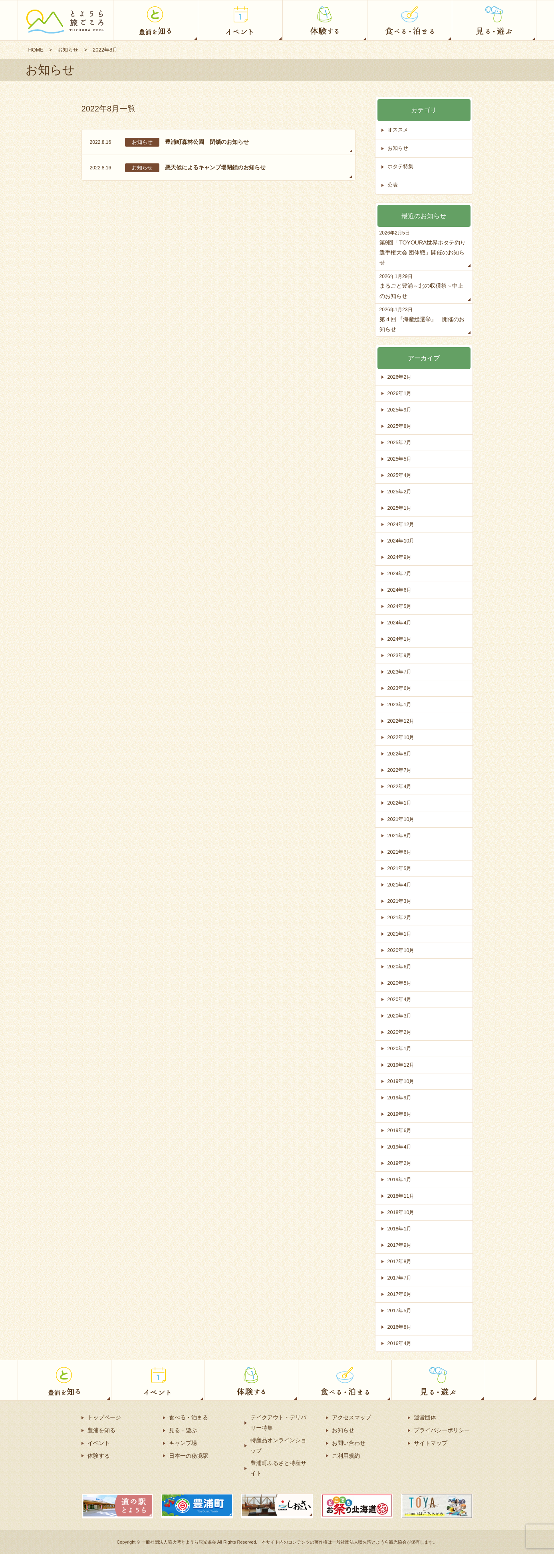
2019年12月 (401, 1065)
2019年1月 (399, 1179)
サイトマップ (430, 1443)
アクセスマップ (351, 1417)
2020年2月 (399, 1032)
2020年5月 (399, 983)
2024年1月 (399, 639)
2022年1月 (399, 803)
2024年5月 (399, 606)
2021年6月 (399, 852)
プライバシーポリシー (442, 1430)
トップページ (104, 1417)
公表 (392, 185)
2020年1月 (399, 1048)
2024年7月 (399, 573)
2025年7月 (399, 442)
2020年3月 (399, 1016)
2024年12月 (401, 524)
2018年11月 (401, 1196)
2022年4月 (399, 786)
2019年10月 (401, 1081)
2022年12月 (401, 721)
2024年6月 (399, 590)
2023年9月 (399, 655)
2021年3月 (399, 901)
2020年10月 (401, 950)
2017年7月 (399, 1278)
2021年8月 (399, 836)
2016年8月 (399, 1327)
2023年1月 (399, 704)
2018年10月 (401, 1212)
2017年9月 (399, 1245)
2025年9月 (399, 410)
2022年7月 (399, 770)
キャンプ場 (183, 1443)
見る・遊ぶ (183, 1430)
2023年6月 (399, 688)
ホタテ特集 (400, 167)
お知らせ (68, 50)
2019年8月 (399, 1114)
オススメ (397, 130)
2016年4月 (399, 1343)
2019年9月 (399, 1098)
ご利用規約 (346, 1456)
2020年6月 (399, 967)
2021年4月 (399, 885)
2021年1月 (399, 934)
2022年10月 (401, 737)
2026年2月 (399, 377)
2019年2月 (399, 1163)
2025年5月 (399, 459)
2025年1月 (399, 508)
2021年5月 (399, 868)
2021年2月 (399, 917)
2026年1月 (399, 393)
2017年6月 (399, 1294)
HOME (36, 50)
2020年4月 (399, 999)
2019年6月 (399, 1130)
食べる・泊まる (188, 1417)
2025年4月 (399, 475)
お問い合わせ (348, 1443)
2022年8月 (399, 754)
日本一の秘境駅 (188, 1456)
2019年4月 (399, 1147)
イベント (98, 1443)
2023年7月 (399, 672)
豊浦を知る (101, 1430)
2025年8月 (399, 426)
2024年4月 (399, 623)
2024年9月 (399, 557)
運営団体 (425, 1417)
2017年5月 (399, 1311)
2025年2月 (399, 492)
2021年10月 (401, 819)
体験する (98, 1456)
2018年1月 (399, 1229)
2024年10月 (401, 541)
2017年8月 (399, 1261)
